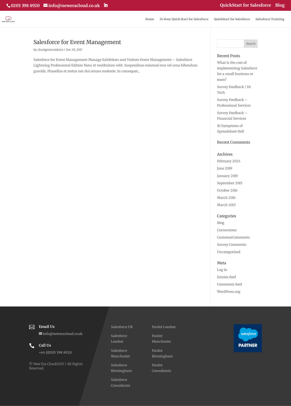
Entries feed (226, 277)
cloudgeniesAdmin (50, 50)
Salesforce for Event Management (77, 42)
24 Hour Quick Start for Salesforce (184, 19)
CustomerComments (233, 237)
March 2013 (226, 205)
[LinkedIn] (105, 5)
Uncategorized (228, 252)
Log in (222, 270)
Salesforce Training (269, 19)
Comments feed (229, 284)
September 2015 (229, 183)
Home (149, 19)
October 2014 (227, 190)
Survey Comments (231, 244)
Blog (280, 5)
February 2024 (229, 161)
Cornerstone (227, 230)
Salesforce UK (122, 327)
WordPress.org (228, 291)
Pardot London (164, 327)
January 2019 (227, 176)
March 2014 (226, 198)
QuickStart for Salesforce (245, 5)
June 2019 (224, 168)
